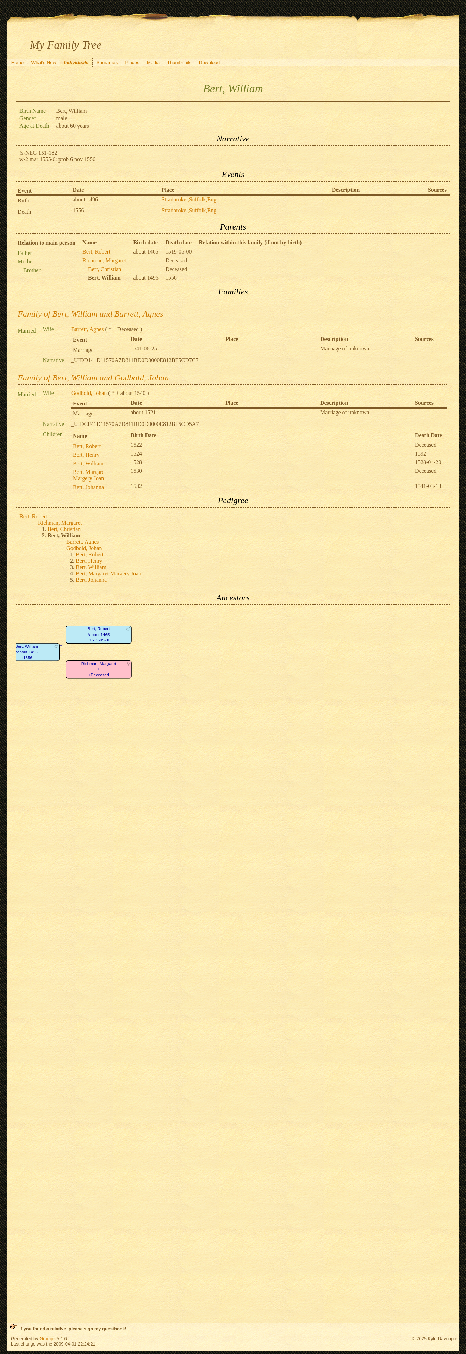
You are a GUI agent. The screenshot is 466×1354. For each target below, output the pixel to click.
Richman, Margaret (104, 260)
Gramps (47, 1338)
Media (153, 62)
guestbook (113, 1328)
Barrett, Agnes (87, 329)
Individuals (76, 62)
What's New (43, 62)
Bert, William (88, 463)
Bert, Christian (104, 269)
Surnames (107, 62)
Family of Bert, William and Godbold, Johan (93, 377)
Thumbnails (179, 62)
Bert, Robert (96, 252)
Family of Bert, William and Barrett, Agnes (90, 313)
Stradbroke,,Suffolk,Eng (188, 199)
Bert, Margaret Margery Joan (89, 475)
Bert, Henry (86, 455)
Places (132, 62)
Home (17, 62)
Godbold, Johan (89, 393)
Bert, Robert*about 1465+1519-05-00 (98, 635)
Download (209, 62)
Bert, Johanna (88, 487)
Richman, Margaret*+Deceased (98, 669)
